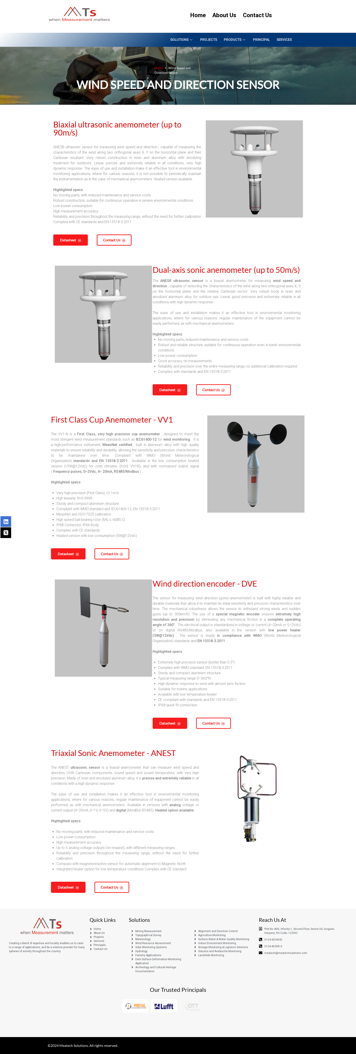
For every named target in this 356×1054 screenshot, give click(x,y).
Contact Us (257, 15)
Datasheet (35, 240)
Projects (208, 40)
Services (284, 40)
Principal (261, 40)
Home (198, 15)
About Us (224, 15)
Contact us (79, 240)
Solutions (181, 40)
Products (235, 40)
